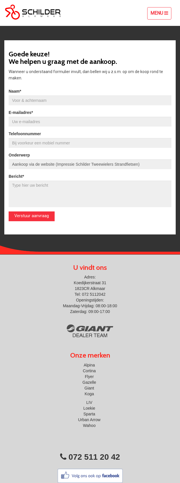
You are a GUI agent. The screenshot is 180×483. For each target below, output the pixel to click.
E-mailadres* (21, 112)
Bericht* (16, 176)
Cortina (89, 371)
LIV (89, 402)
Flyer (89, 376)
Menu (160, 15)
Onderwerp (19, 155)
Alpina (89, 365)
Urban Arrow (89, 419)
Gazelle (89, 382)
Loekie (89, 408)
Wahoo (89, 425)
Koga (89, 394)
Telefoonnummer (25, 133)
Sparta (89, 414)
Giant (89, 388)
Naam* (15, 91)
